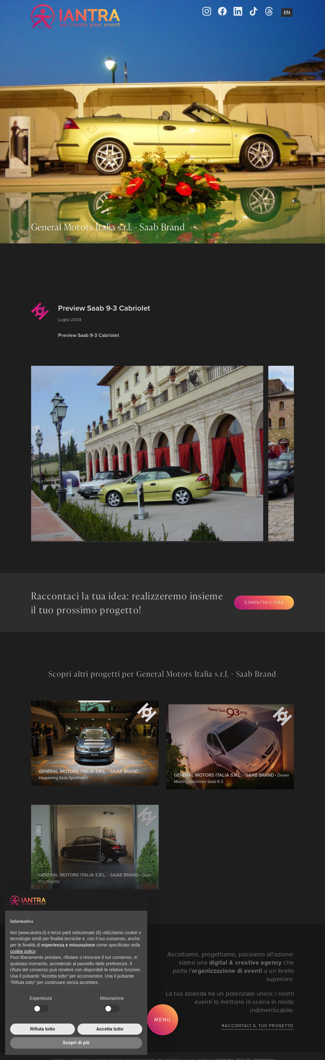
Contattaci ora (264, 602)
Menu (162, 1019)
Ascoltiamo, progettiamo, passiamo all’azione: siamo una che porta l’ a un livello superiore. (230, 966)
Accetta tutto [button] (109, 1028)
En (287, 12)
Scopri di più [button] (76, 1042)
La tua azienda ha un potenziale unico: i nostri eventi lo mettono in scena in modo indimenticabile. (230, 1001)
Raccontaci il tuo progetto (258, 1025)
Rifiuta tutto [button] (42, 1028)
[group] (149, 453)
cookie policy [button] (22, 951)
